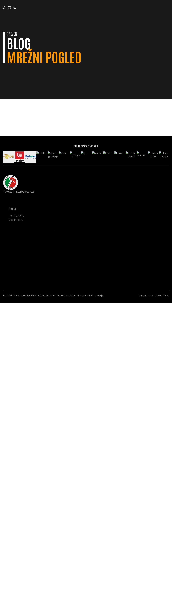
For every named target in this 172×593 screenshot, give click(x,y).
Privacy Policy (146, 295)
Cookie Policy (161, 295)
